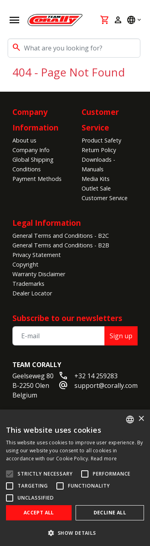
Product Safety (101, 140)
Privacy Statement (36, 255)
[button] (75, 533)
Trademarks (28, 283)
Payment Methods (37, 179)
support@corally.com (106, 385)
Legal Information (46, 222)
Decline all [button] (110, 512)
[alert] (75, 478)
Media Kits (96, 179)
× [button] (141, 419)
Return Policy (99, 150)
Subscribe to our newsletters (67, 318)
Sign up (121, 335)
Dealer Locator (32, 293)
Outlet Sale (96, 188)
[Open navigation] (14, 20)
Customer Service (105, 198)
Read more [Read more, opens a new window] (104, 458)
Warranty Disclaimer (38, 274)
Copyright (25, 264)
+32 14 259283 (96, 375)
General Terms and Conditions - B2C (60, 235)
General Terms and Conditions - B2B (60, 245)
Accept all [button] (39, 512)
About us (24, 140)
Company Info (31, 150)
